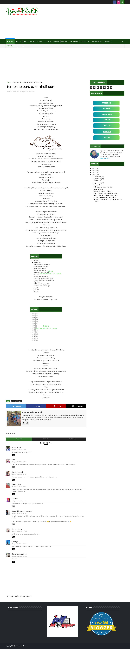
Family (64, 41)
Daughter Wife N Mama (34, 41)
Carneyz (15, 541)
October (97, 181)
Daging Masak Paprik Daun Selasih (104, 197)
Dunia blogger (16, 82)
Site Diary (11, 46)
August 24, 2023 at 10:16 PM (20, 543)
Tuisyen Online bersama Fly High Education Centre (107, 200)
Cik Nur (14, 499)
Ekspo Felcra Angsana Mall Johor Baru (106, 193)
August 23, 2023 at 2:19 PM (19, 449)
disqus (45, 439)
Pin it (57, 406)
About (18, 41)
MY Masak (74, 41)
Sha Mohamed (17, 472)
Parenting (85, 41)
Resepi (107, 41)
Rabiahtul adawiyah (19, 554)
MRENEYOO (16, 484)
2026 (94, 168)
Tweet (17, 406)
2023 (94, 175)
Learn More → (105, 158)
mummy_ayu (16, 447)
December (97, 177)
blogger (19, 439)
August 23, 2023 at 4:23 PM (19, 501)
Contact (21, 46)
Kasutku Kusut (98, 189)
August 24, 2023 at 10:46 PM (20, 556)
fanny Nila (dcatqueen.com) (22, 511)
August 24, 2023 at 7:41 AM (19, 513)
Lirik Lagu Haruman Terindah (102, 187)
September (97, 183)
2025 (94, 170)
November (97, 179)
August (96, 185)
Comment (77, 406)
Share (37, 406)
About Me (96, 146)
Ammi (14, 460)
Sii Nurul (52, 214)
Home (11, 41)
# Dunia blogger (16, 401)
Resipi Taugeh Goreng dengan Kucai (105, 195)
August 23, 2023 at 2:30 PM (19, 462)
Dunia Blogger (52, 41)
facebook (72, 439)
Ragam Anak (97, 41)
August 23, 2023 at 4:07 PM (19, 486)
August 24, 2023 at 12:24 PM (20, 531)
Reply (13, 455)
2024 (94, 172)
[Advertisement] (87, 21)
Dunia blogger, (30, 91)
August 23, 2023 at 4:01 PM (19, 474)
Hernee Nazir (17, 529)
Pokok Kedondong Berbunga (102, 191)
